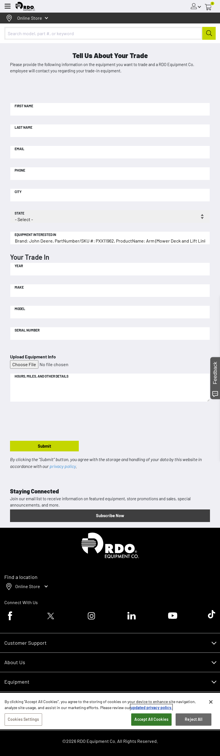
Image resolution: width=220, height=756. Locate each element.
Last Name (23, 127)
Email (19, 149)
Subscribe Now (110, 515)
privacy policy (63, 466)
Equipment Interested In (35, 235)
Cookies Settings (23, 719)
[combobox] (110, 33)
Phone (20, 170)
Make (19, 287)
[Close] (211, 702)
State (19, 213)
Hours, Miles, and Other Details (41, 376)
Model (20, 309)
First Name (24, 106)
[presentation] (53, 421)
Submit (44, 446)
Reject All (193, 719)
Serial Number (27, 330)
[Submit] (209, 33)
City (18, 192)
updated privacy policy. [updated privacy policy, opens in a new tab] (151, 707)
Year (19, 266)
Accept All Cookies (151, 719)
